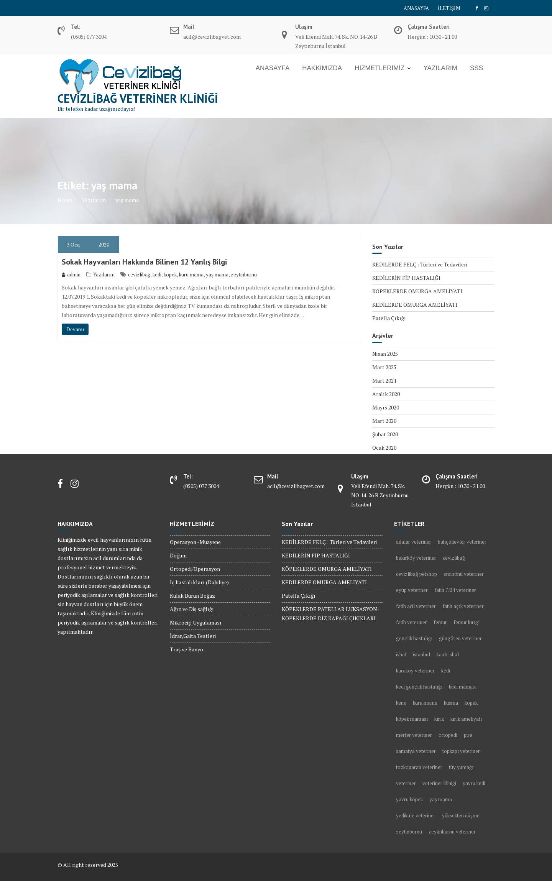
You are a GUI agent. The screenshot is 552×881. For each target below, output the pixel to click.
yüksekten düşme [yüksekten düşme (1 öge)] (461, 815)
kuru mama (191, 274)
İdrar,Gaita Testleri (193, 635)
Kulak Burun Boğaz (192, 595)
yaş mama (217, 274)
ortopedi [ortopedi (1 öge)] (448, 734)
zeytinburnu (244, 274)
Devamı (75, 329)
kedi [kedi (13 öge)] (445, 670)
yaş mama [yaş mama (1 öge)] (440, 799)
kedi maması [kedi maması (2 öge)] (462, 686)
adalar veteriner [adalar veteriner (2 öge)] (413, 541)
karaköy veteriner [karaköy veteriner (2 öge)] (415, 670)
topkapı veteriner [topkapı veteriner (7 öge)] (461, 751)
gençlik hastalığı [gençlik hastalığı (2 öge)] (414, 638)
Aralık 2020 (386, 394)
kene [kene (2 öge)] (401, 702)
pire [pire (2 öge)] (468, 734)
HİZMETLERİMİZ (379, 68)
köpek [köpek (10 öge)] (471, 702)
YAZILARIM (440, 68)
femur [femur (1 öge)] (440, 622)
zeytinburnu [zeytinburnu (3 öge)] (409, 831)
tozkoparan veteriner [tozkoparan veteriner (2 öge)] (419, 767)
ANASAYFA (416, 8)
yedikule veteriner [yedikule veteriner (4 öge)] (415, 815)
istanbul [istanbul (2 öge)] (421, 654)
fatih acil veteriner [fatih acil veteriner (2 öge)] (416, 606)
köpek (170, 274)
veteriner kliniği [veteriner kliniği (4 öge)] (439, 783)
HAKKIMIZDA (322, 68)
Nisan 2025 (385, 353)
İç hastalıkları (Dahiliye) (199, 582)
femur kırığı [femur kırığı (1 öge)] (466, 622)
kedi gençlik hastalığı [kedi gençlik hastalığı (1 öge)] (419, 686)
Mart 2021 (384, 380)
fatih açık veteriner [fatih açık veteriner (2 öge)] (463, 606)
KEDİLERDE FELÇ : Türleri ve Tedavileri (419, 264)
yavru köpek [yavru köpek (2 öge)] (409, 799)
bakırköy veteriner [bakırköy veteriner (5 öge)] (416, 557)
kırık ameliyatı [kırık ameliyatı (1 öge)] (466, 718)
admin (71, 274)
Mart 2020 (384, 420)
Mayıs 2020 (385, 407)
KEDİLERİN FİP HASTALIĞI (406, 277)
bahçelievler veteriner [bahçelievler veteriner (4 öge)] (462, 541)
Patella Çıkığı (389, 318)
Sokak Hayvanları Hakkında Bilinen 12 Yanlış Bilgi (144, 262)
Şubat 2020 (385, 434)
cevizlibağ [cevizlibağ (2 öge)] (454, 557)
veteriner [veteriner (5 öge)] (406, 783)
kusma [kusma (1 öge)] (451, 702)
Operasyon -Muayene (195, 542)
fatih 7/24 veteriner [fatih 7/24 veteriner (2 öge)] (455, 590)
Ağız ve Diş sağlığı (192, 609)
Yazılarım (104, 274)
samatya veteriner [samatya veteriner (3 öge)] (416, 751)
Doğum (178, 555)
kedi (157, 274)
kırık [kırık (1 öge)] (439, 718)
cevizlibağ (139, 274)
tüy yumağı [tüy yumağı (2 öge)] (461, 767)
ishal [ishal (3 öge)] (401, 654)
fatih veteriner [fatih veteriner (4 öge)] (411, 622)
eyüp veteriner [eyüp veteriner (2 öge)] (412, 590)
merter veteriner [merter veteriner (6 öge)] (414, 734)
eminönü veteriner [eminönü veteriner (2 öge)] (464, 573)
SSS (476, 68)
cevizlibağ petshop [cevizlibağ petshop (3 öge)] (416, 573)
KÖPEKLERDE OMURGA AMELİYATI (417, 291)
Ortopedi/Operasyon (195, 568)
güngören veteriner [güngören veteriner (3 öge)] (460, 638)
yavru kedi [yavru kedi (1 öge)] (474, 783)
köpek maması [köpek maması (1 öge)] (412, 718)
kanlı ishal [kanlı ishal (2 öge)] (448, 654)
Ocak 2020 (384, 447)
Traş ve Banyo (186, 649)
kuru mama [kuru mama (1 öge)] (425, 702)
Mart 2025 (384, 367)
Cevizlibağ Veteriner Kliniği (138, 98)
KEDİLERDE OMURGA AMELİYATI (414, 304)
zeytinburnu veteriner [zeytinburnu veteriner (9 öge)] (452, 831)
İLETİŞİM (449, 8)
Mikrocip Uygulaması (196, 622)
